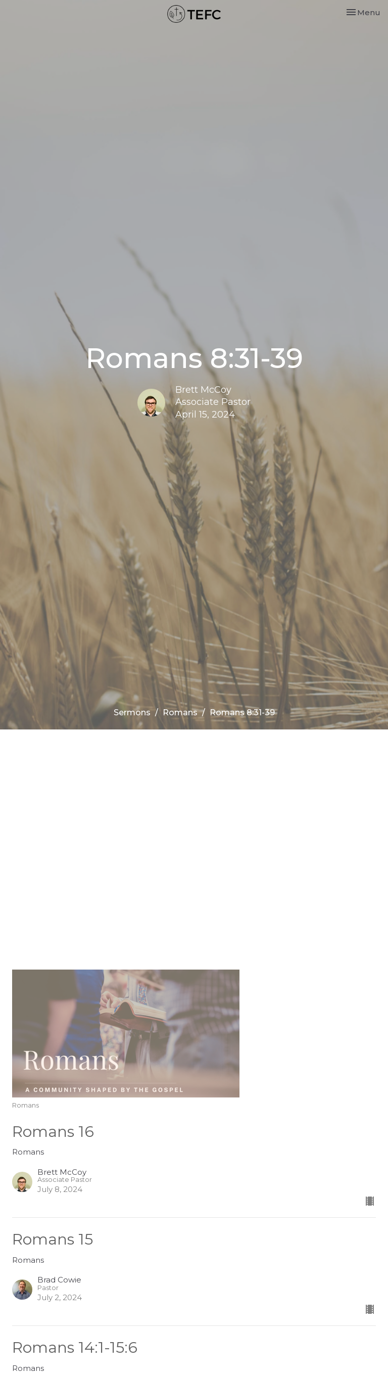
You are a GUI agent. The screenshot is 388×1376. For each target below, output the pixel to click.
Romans (180, 712)
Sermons (132, 712)
